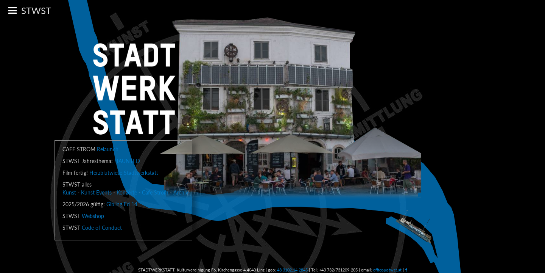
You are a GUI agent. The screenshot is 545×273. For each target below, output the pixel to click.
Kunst (69, 192)
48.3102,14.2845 (292, 269)
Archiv (180, 192)
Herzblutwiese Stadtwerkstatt (123, 172)
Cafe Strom (155, 192)
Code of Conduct (102, 227)
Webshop (93, 216)
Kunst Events (96, 192)
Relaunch (107, 149)
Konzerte (127, 192)
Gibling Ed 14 (121, 204)
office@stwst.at (387, 269)
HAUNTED (127, 161)
